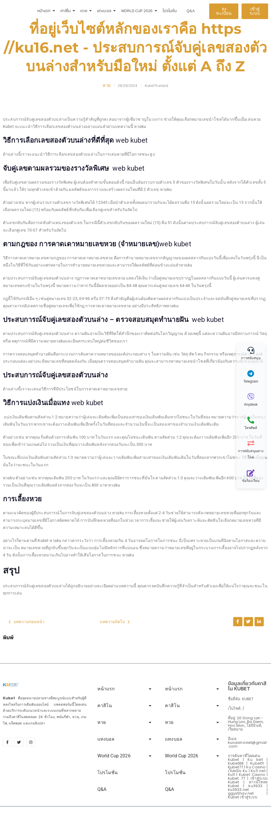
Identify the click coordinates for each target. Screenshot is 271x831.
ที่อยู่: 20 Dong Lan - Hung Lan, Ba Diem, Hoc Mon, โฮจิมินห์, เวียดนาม (246, 723)
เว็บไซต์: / (236, 708)
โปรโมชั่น (170, 11)
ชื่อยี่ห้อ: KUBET (241, 699)
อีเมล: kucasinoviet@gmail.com (247, 742)
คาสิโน (66, 11)
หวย (84, 11)
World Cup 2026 (138, 11)
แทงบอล (105, 11)
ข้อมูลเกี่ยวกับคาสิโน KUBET (247, 685)
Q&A (191, 11)
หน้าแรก (45, 11)
